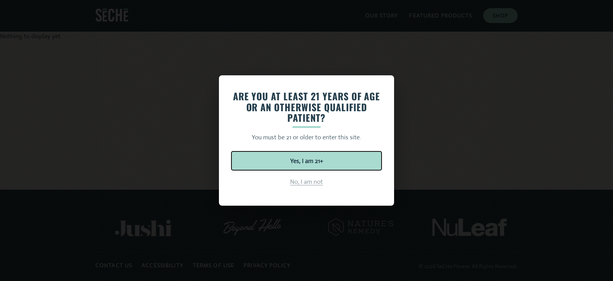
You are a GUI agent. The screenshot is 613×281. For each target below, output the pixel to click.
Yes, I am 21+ (306, 161)
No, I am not (306, 182)
